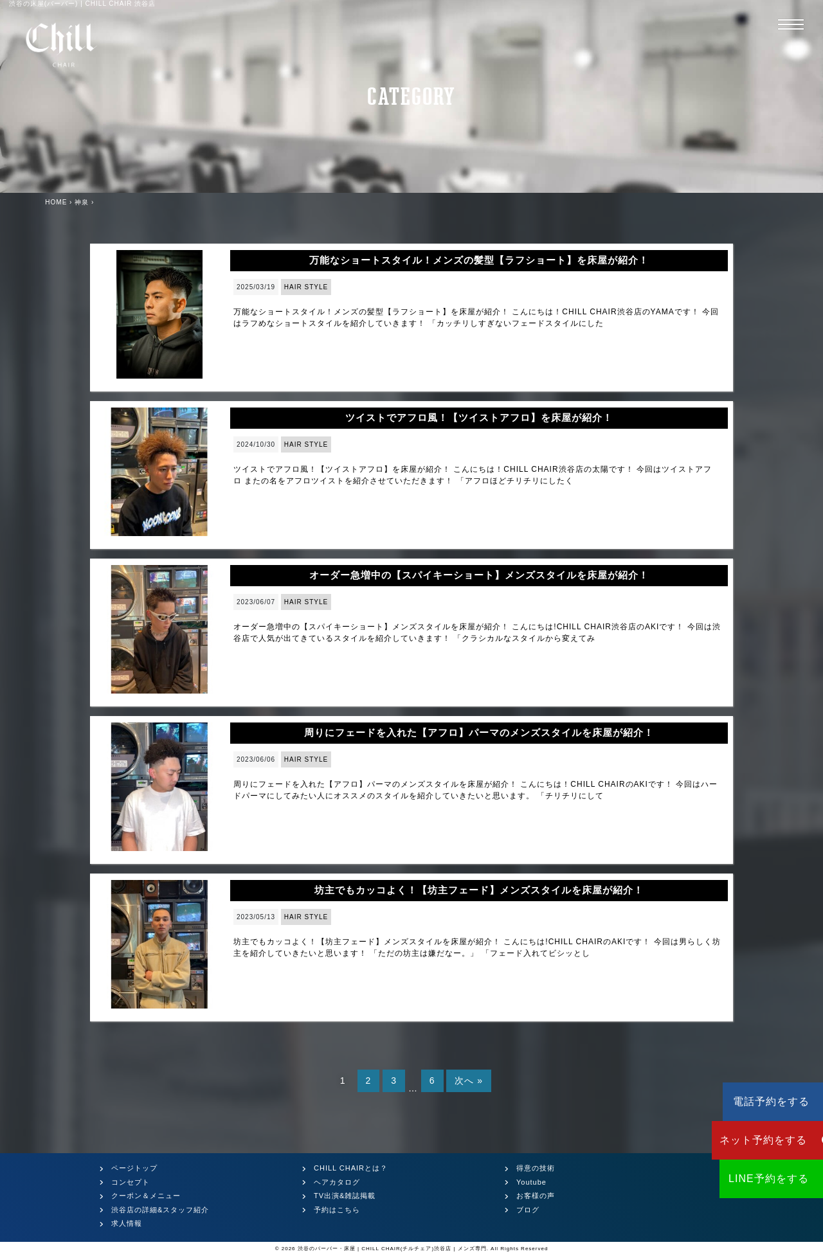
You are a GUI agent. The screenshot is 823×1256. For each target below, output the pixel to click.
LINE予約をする (746, 1178)
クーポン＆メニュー (146, 1195)
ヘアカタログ (337, 1182)
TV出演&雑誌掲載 (344, 1195)
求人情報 (126, 1223)
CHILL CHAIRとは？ (351, 1168)
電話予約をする (746, 1101)
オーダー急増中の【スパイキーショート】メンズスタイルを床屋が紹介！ (479, 575)
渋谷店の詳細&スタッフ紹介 (160, 1210)
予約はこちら (337, 1210)
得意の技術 (535, 1168)
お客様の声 (535, 1195)
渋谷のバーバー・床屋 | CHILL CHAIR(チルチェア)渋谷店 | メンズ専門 (392, 1249)
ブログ (527, 1210)
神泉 (82, 202)
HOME (56, 202)
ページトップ (134, 1168)
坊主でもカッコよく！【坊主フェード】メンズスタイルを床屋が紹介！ (479, 889)
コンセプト (130, 1182)
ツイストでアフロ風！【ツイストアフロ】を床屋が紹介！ (479, 417)
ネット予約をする (746, 1140)
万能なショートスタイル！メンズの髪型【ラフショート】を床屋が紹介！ (479, 260)
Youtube (531, 1182)
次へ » (469, 1080)
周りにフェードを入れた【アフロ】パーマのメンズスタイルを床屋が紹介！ (479, 732)
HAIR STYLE (306, 287)
